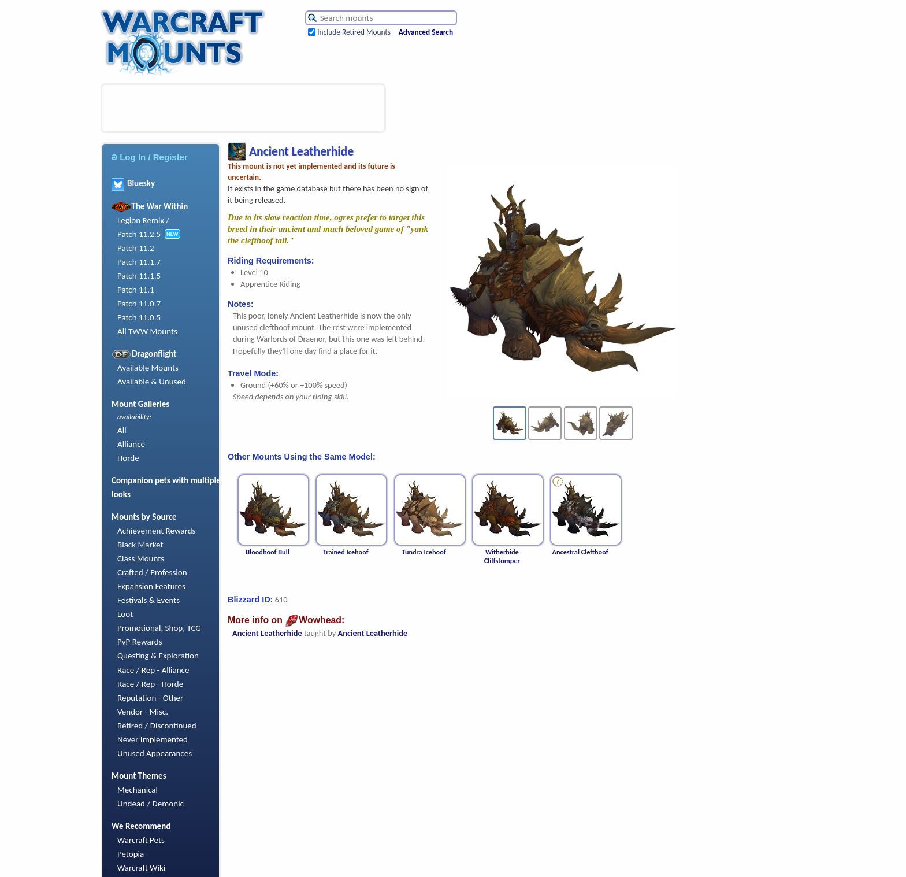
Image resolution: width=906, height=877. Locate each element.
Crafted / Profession (152, 572)
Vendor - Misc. (142, 711)
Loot (125, 614)
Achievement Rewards (156, 531)
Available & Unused (151, 381)
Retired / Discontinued (156, 725)
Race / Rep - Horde (150, 684)
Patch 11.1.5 (139, 276)
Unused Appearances (154, 753)
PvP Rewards (139, 642)
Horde (128, 458)
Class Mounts (140, 558)
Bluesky (133, 183)
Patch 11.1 (135, 289)
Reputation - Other (150, 698)
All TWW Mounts (147, 331)
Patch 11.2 (135, 248)
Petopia (130, 854)
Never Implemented (152, 739)
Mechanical (137, 790)
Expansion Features (151, 586)
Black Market (140, 544)
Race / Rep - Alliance (153, 670)
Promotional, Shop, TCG (159, 628)
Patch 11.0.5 (139, 317)
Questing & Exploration (158, 655)
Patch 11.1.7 (139, 262)
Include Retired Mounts (354, 32)
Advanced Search (426, 32)
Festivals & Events (148, 600)
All (122, 430)
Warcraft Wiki (141, 868)
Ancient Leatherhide (267, 633)
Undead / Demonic (150, 803)
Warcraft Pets (141, 840)
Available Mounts (148, 367)
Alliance (131, 444)
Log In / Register (150, 157)
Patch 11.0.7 (139, 303)
